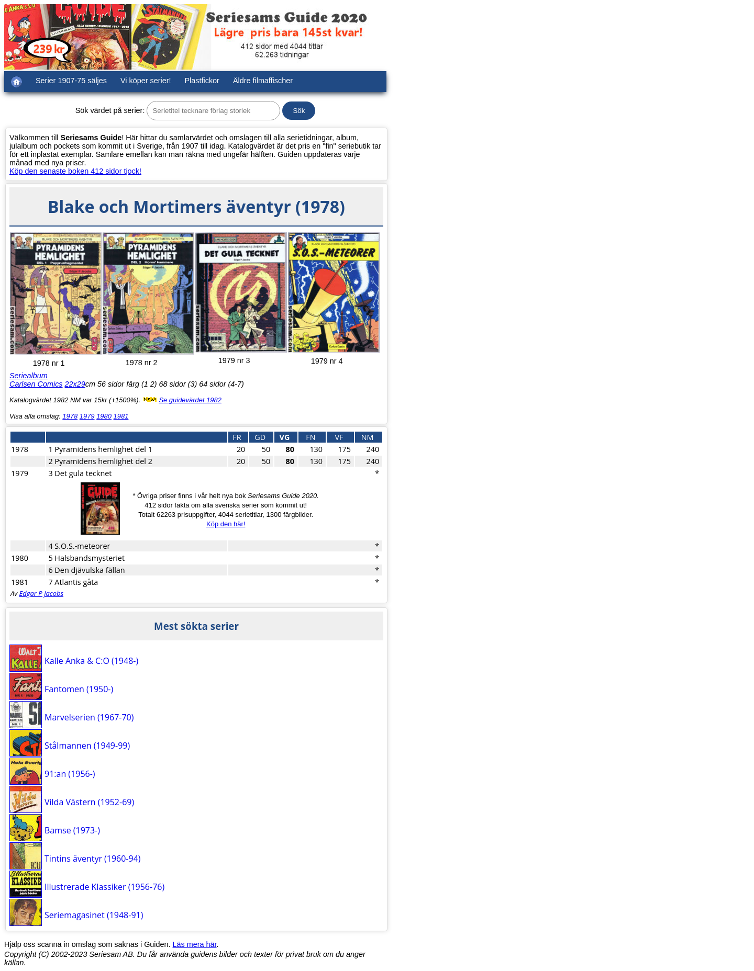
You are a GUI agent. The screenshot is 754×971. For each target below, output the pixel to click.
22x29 (75, 384)
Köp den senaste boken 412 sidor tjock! (75, 171)
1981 (121, 416)
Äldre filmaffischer (263, 80)
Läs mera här (195, 944)
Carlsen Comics (36, 384)
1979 (87, 416)
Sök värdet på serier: (110, 110)
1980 (104, 416)
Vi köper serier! (145, 80)
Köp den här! (225, 524)
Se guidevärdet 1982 (190, 400)
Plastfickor (202, 80)
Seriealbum (28, 375)
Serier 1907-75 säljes (71, 80)
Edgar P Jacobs (41, 593)
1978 (69, 416)
